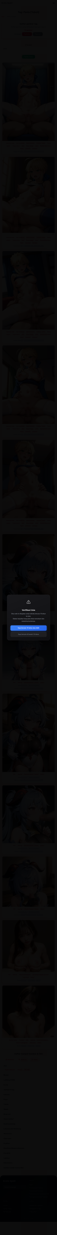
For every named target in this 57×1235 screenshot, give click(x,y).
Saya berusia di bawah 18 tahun (28, 634)
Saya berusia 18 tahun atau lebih (28, 628)
